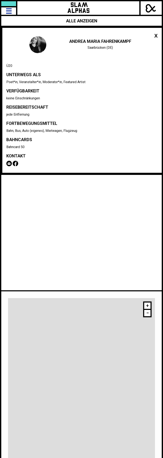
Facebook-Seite (15, 163)
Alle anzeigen (81, 20)
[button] (147, 306)
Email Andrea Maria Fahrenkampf (9, 163)
